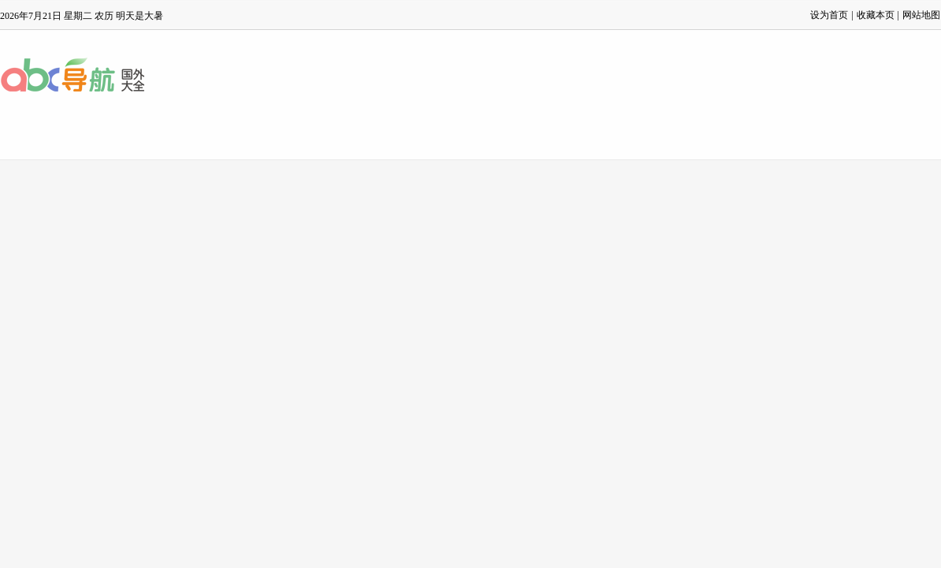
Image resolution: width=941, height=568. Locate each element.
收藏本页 (876, 15)
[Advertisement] (470, 278)
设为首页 (829, 15)
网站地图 (921, 15)
